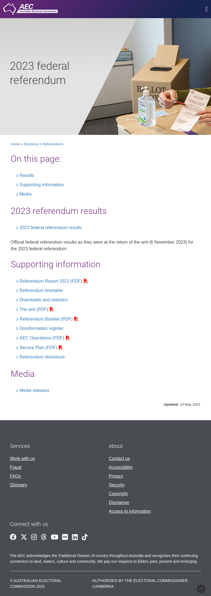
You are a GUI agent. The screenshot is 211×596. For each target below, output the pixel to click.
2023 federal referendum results (51, 227)
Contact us (119, 458)
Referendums (52, 144)
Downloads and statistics (44, 299)
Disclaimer (119, 502)
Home (15, 144)
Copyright (118, 493)
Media (26, 194)
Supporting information (42, 184)
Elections (31, 144)
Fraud (15, 467)
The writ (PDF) (34, 309)
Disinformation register (41, 328)
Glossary (18, 485)
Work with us (22, 458)
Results (27, 175)
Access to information (130, 511)
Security (117, 485)
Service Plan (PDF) (38, 347)
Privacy (116, 476)
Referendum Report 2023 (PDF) (51, 281)
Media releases (34, 390)
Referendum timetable (41, 290)
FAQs (15, 476)
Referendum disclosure (42, 357)
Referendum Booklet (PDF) (46, 319)
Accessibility (121, 467)
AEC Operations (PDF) (42, 338)
